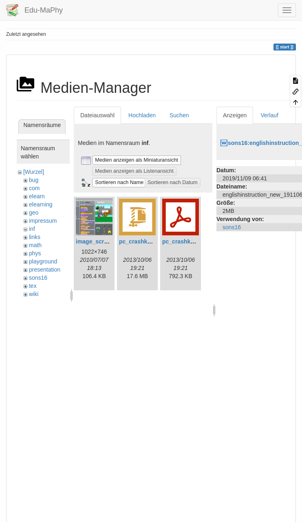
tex (33, 286)
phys (35, 253)
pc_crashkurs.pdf (186, 241)
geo (33, 212)
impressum (43, 220)
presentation (44, 269)
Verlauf (269, 115)
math (35, 245)
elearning (41, 204)
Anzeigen (235, 115)
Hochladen (142, 115)
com (34, 188)
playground (43, 261)
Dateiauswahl (97, 115)
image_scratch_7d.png (107, 241)
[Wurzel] (33, 172)
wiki (33, 294)
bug (33, 180)
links (34, 237)
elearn (37, 196)
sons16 (38, 277)
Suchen (179, 115)
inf (32, 229)
